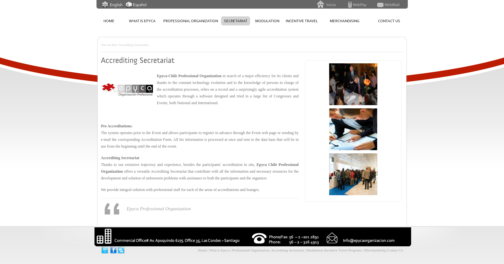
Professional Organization (250, 250)
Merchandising (375, 250)
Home (202, 250)
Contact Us (395, 250)
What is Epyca (219, 250)
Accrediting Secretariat (288, 250)
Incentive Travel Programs (343, 250)
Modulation (315, 250)
